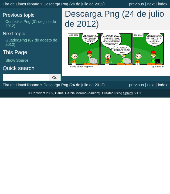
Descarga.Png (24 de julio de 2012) (73, 4)
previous (136, 4)
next (151, 4)
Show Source (17, 60)
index (162, 4)
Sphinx (128, 93)
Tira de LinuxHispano (21, 4)
